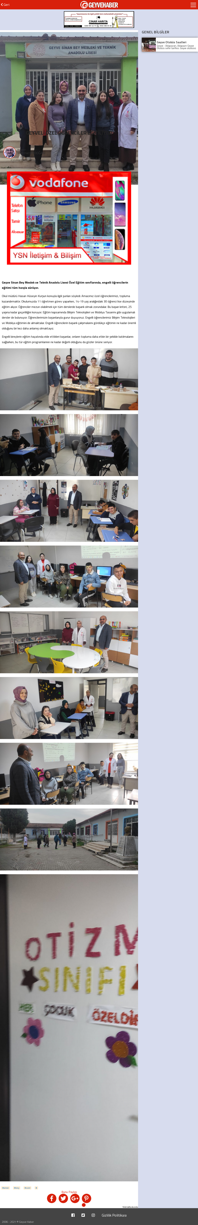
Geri (5, 4)
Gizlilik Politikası (114, 1215)
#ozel (27, 1187)
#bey (16, 1187)
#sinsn (5, 1187)
